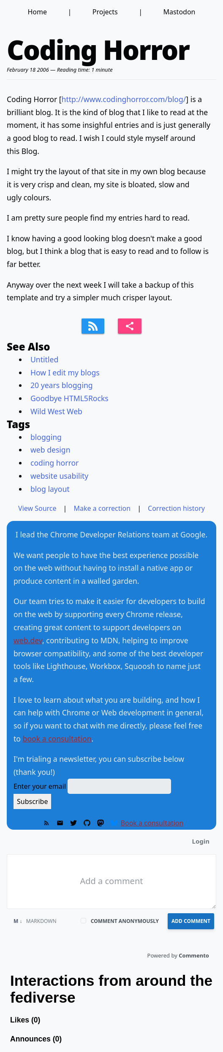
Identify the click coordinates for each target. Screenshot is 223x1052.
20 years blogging (61, 385)
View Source (37, 508)
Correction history (176, 508)
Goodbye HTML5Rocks (69, 398)
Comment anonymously (125, 921)
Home (37, 11)
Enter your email (40, 786)
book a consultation (57, 739)
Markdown (35, 921)
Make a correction (102, 508)
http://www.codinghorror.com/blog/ (124, 99)
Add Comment (190, 921)
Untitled (44, 359)
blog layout (50, 489)
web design (50, 450)
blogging (46, 437)
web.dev (28, 640)
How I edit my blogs (65, 372)
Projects (105, 11)
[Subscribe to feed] (93, 326)
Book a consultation (152, 823)
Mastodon (179, 11)
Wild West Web (56, 411)
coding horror (54, 463)
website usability (59, 476)
